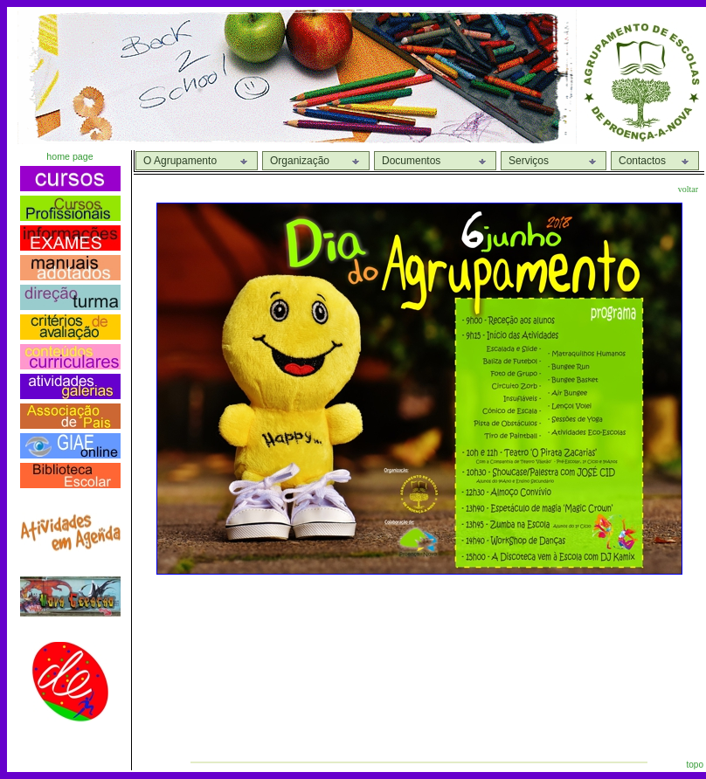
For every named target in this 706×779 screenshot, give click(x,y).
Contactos (642, 161)
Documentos (411, 161)
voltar (688, 189)
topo (695, 764)
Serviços (529, 161)
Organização (299, 161)
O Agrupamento (180, 161)
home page (69, 156)
